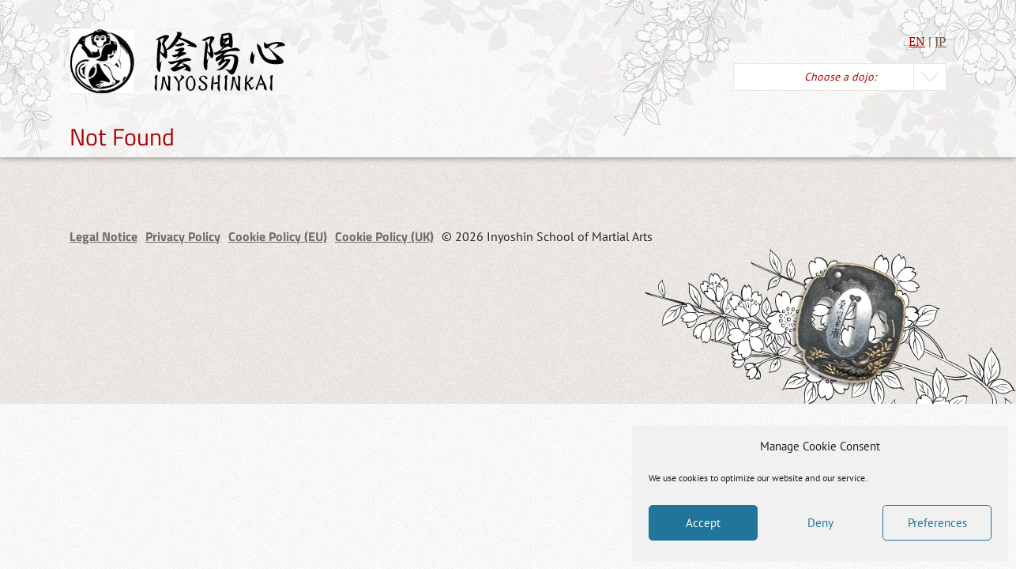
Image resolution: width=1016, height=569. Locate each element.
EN (917, 41)
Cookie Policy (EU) (277, 236)
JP (940, 41)
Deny (820, 522)
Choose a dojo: (840, 77)
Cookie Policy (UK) (384, 236)
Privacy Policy (182, 236)
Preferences (937, 522)
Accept (703, 522)
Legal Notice (103, 236)
